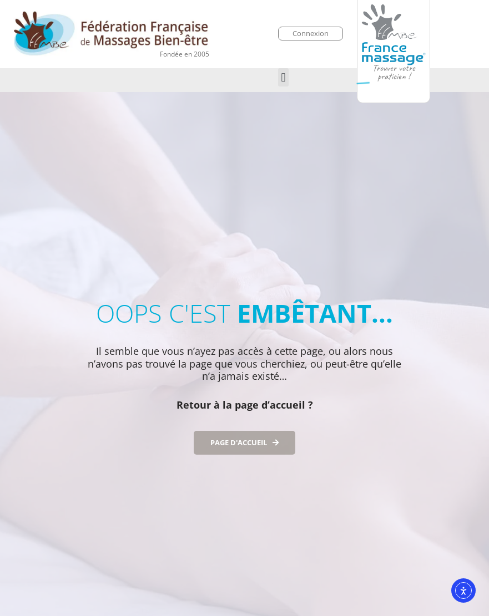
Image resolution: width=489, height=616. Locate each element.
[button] (283, 77)
